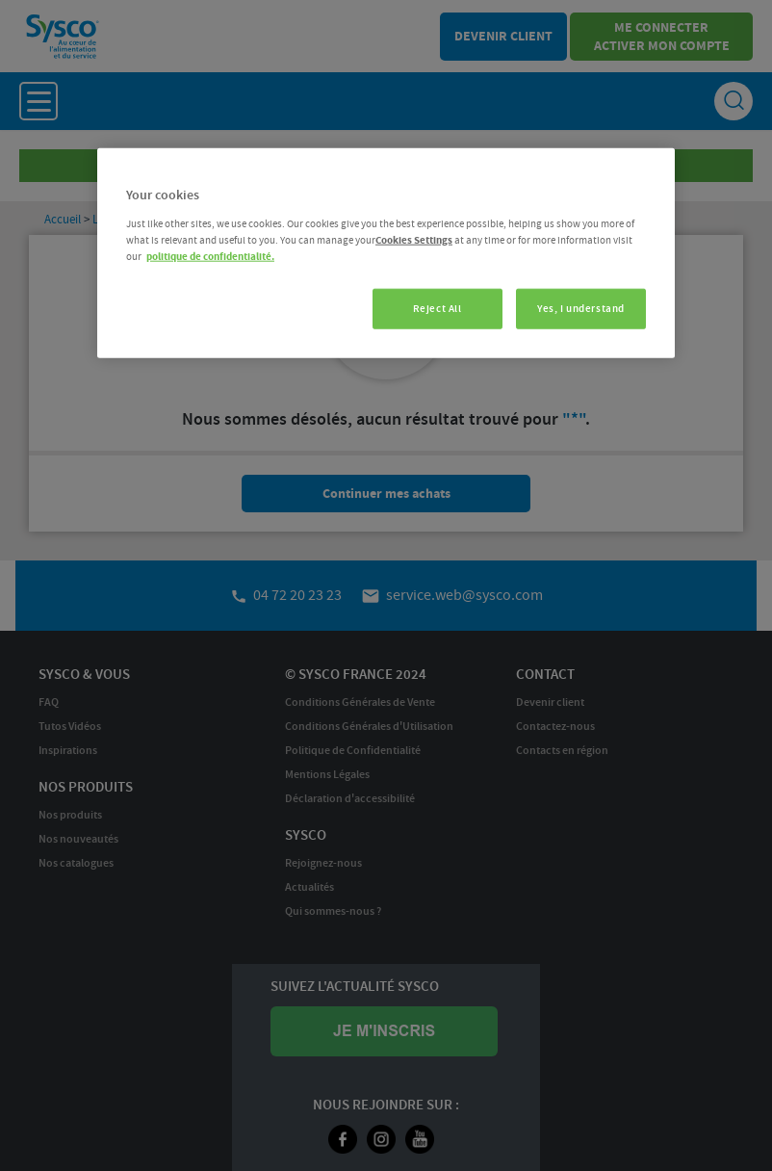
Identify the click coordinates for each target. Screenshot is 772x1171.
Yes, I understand (581, 308)
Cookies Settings (413, 240)
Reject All (437, 308)
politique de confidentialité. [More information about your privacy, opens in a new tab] (210, 256)
